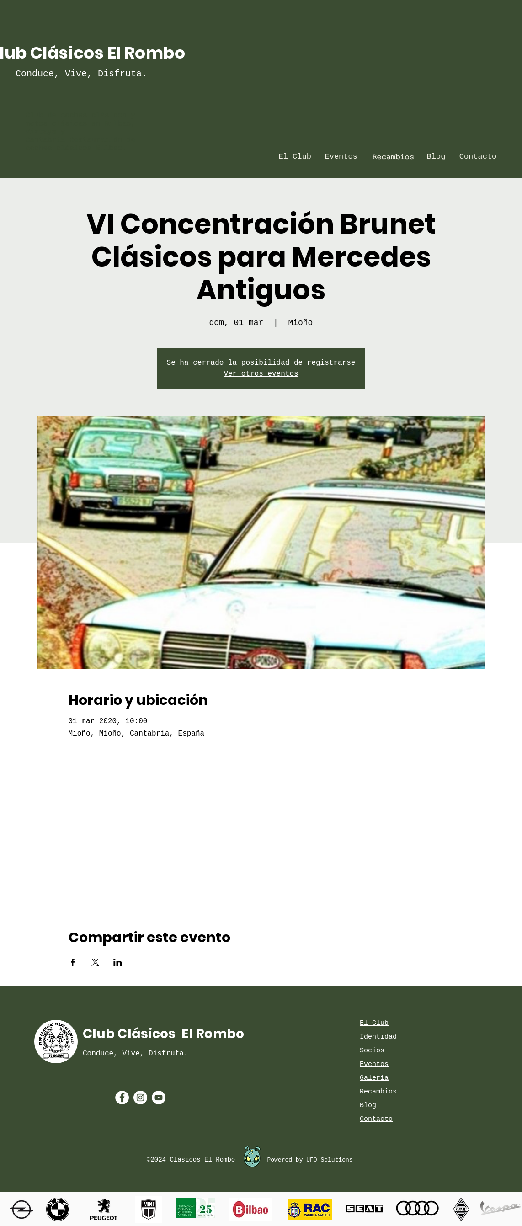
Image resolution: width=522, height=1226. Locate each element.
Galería (374, 1078)
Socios (372, 1051)
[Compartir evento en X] (95, 962)
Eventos (374, 1064)
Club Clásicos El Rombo (163, 1034)
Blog (368, 1105)
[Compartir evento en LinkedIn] (117, 962)
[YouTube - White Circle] (158, 1097)
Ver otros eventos (261, 374)
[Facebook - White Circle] (122, 1097)
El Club (374, 1023)
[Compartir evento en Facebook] (73, 962)
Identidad (378, 1037)
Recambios (378, 1092)
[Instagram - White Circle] (140, 1097)
